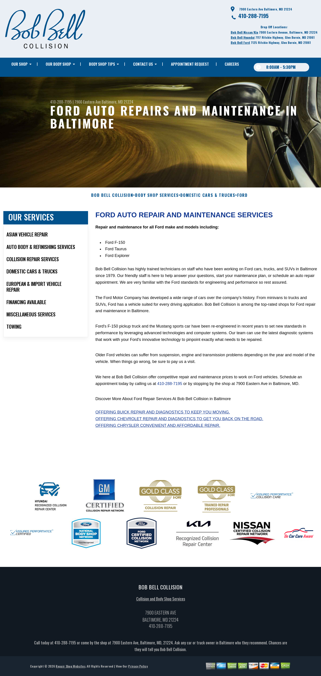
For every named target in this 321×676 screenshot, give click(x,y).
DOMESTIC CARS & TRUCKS (207, 198)
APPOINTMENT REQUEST (190, 64)
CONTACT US (143, 64)
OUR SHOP (19, 64)
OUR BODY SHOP (58, 64)
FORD (242, 198)
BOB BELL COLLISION (112, 198)
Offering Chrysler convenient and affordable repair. (157, 428)
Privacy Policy (138, 668)
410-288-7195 (253, 16)
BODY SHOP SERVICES (156, 198)
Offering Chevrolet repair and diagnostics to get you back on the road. (179, 421)
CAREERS (232, 64)
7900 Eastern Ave (87, 102)
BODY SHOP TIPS (102, 64)
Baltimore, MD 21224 (117, 102)
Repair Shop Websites (70, 668)
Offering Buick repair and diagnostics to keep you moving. (162, 415)
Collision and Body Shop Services (160, 601)
